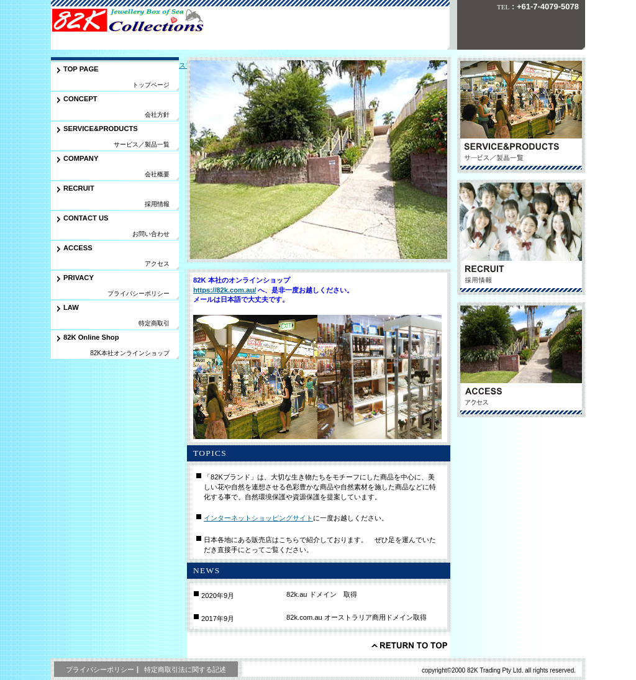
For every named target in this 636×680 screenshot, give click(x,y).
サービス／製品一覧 (521, 115)
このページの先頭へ (409, 645)
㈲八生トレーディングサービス (137, 21)
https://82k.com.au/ (224, 290)
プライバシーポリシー (100, 669)
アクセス (521, 359)
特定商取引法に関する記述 (185, 669)
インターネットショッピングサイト (258, 518)
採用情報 (521, 237)
